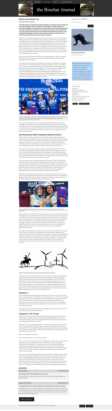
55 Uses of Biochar (52, 316)
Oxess (38, 295)
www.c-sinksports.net (30, 73)
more (54, 2)
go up (75, 103)
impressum (89, 406)
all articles (22, 2)
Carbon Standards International (34, 310)
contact (82, 406)
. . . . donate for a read (66, 2)
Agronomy (37, 2)
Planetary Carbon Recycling (53, 281)
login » (90, 2)
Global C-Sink (52, 118)
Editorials (29, 2)
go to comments (84, 103)
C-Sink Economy (47, 2)
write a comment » (26, 399)
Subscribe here (86, 79)
